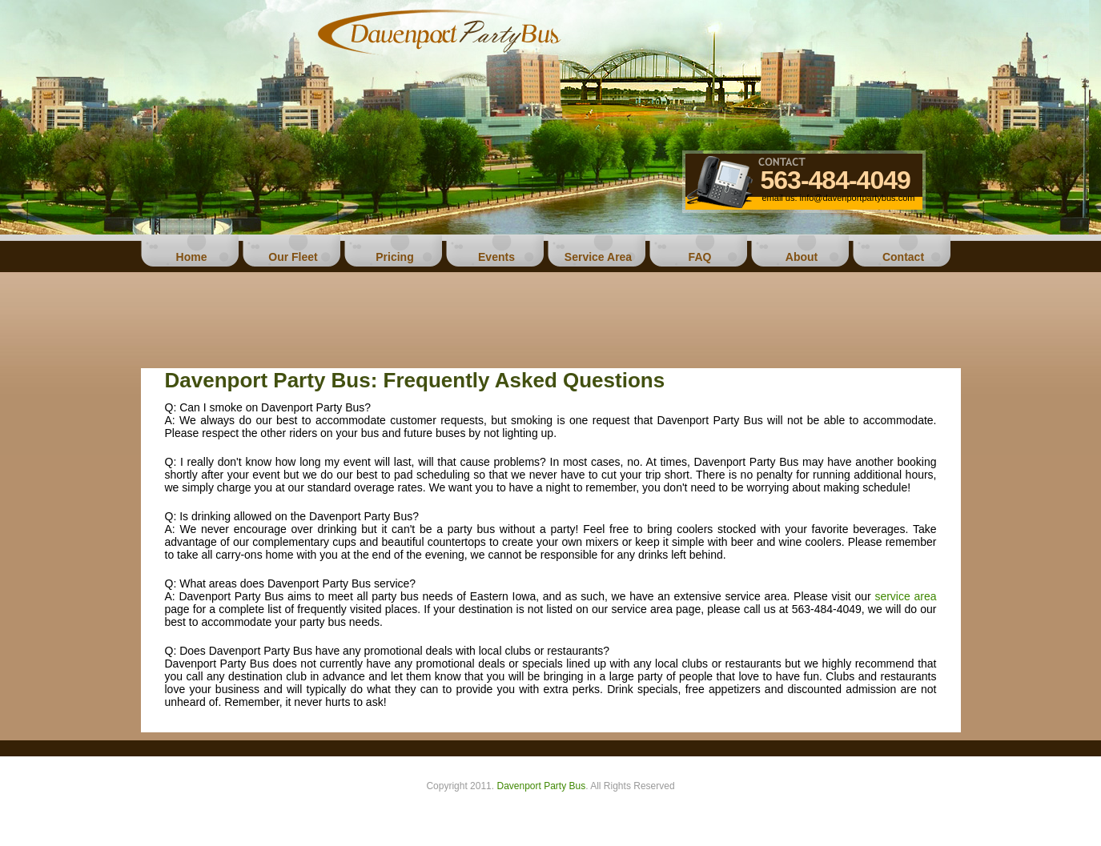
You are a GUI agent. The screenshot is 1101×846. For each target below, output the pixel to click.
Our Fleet (292, 257)
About (802, 257)
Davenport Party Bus (540, 786)
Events (496, 257)
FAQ (700, 257)
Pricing (394, 257)
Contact (903, 257)
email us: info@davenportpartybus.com (838, 197)
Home (191, 257)
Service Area (598, 257)
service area (905, 596)
